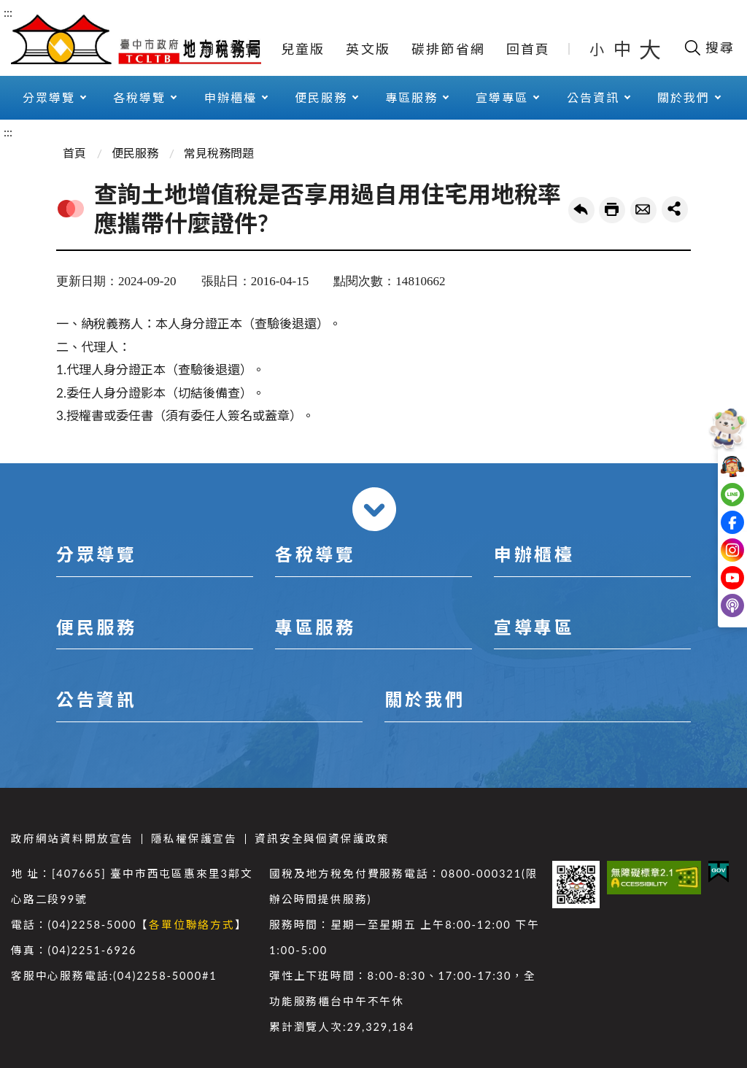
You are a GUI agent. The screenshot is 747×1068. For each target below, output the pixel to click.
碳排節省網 (448, 49)
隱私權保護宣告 (194, 838)
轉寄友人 (643, 210)
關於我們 (683, 97)
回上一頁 (581, 210)
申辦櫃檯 (230, 97)
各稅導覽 (139, 97)
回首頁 (528, 49)
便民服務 (321, 97)
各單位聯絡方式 (192, 924)
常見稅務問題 (219, 153)
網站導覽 (230, 49)
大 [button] (650, 49)
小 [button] (597, 49)
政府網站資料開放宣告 (72, 838)
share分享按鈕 (675, 209)
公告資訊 (593, 97)
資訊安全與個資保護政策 (322, 838)
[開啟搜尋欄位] (709, 47)
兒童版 (303, 49)
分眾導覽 (49, 97)
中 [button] (624, 48)
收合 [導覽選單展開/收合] (374, 509)
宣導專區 (502, 97)
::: (8, 12)
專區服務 (411, 97)
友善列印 (612, 210)
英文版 (368, 49)
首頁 (74, 153)
